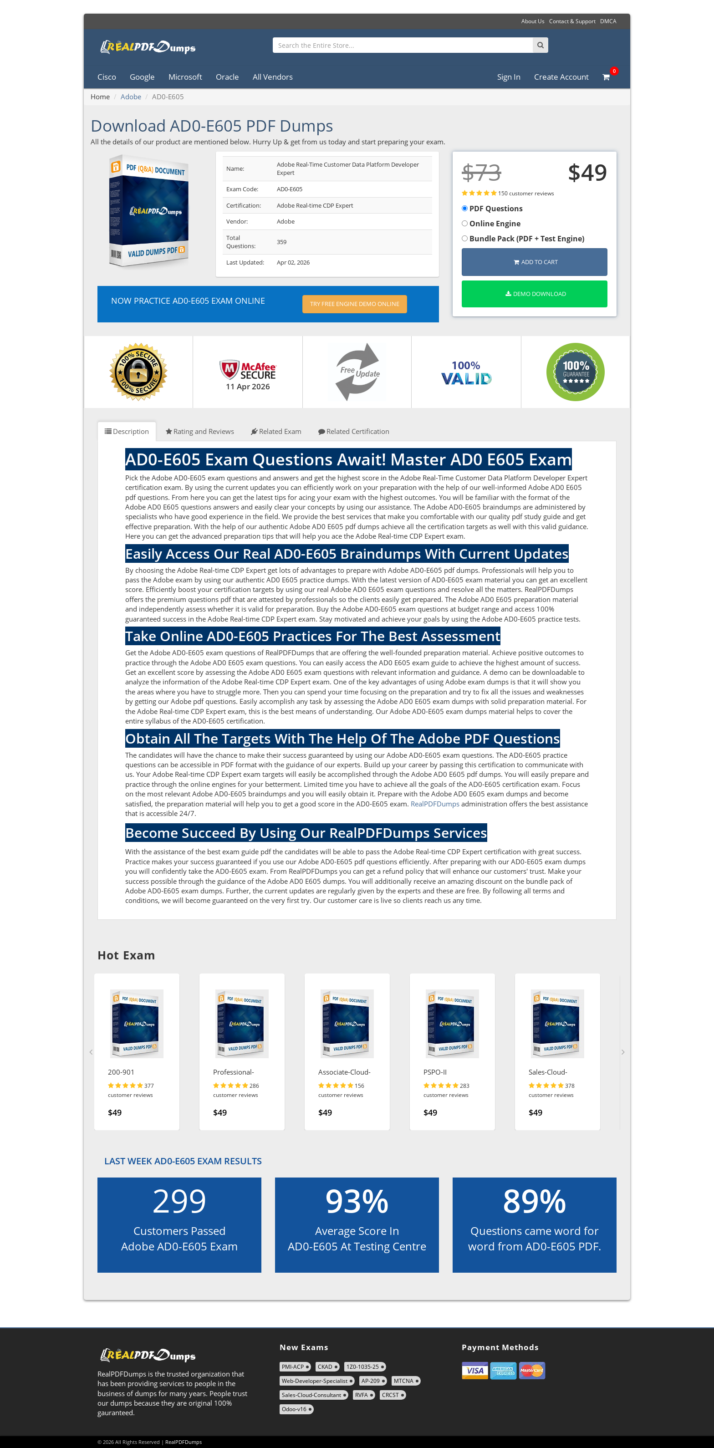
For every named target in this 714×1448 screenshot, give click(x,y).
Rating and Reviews (200, 431)
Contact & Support (572, 21)
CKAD (325, 1367)
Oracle (227, 76)
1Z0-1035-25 (363, 1367)
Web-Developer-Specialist (314, 1381)
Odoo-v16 (294, 1409)
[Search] (540, 45)
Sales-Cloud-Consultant (311, 1395)
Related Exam (276, 431)
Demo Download (535, 294)
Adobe (131, 96)
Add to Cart (536, 262)
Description (127, 431)
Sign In (508, 76)
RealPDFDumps (435, 803)
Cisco (106, 76)
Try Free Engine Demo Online (354, 304)
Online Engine (491, 224)
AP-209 (371, 1381)
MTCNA (403, 1381)
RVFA (361, 1395)
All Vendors (273, 76)
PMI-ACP (293, 1367)
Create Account (561, 76)
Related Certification (353, 431)
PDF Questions (492, 209)
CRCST (390, 1395)
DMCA (608, 21)
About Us (533, 21)
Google (142, 76)
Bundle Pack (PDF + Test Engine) (523, 239)
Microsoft (185, 76)
